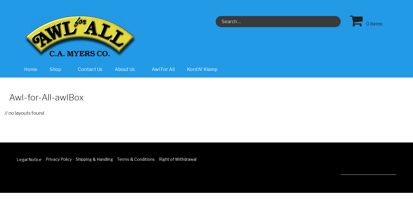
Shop (58, 69)
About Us (128, 69)
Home (30, 69)
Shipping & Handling (94, 159)
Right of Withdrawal (177, 159)
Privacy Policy (59, 159)
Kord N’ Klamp (202, 69)
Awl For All (163, 69)
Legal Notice (29, 159)
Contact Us (90, 69)
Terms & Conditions (136, 159)
